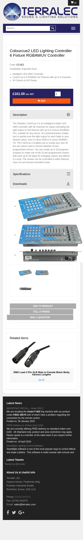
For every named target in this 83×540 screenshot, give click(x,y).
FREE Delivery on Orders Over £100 (25, 425)
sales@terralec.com (25, 504)
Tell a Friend (41, 311)
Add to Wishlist (43, 306)
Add (41, 101)
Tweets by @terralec (15, 464)
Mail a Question (40, 317)
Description (41, 114)
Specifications (41, 174)
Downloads (41, 183)
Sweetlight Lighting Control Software (25, 445)
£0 (73, 3)
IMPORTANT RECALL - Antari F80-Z (25, 408)
